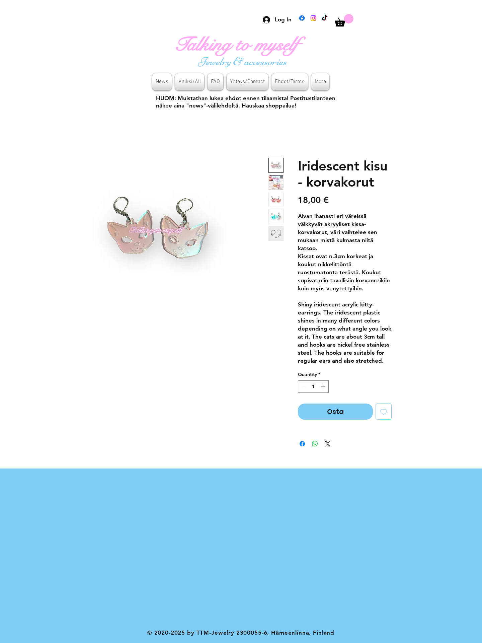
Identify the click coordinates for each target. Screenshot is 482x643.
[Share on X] (328, 444)
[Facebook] (302, 18)
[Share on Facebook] (302, 444)
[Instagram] (313, 18)
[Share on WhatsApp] (315, 444)
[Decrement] (303, 386)
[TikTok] (324, 18)
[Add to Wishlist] (384, 412)
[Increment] (323, 386)
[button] (344, 20)
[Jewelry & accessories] (243, 61)
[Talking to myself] (243, 44)
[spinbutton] (313, 386)
